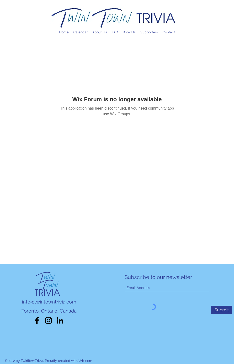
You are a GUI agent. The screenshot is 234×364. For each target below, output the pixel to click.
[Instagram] (48, 320)
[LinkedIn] (59, 320)
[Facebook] (37, 320)
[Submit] (221, 310)
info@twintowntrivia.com (49, 302)
